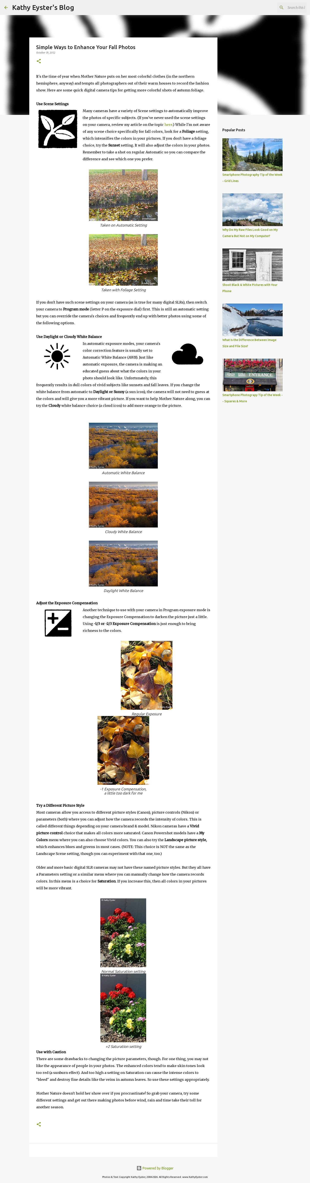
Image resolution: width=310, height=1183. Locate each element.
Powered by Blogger (155, 1168)
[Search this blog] (284, 7)
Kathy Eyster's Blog (43, 7)
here (168, 124)
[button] (38, 61)
